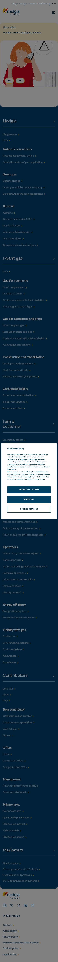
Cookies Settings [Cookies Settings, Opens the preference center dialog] (29, 509)
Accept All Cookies (29, 490)
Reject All (29, 499)
